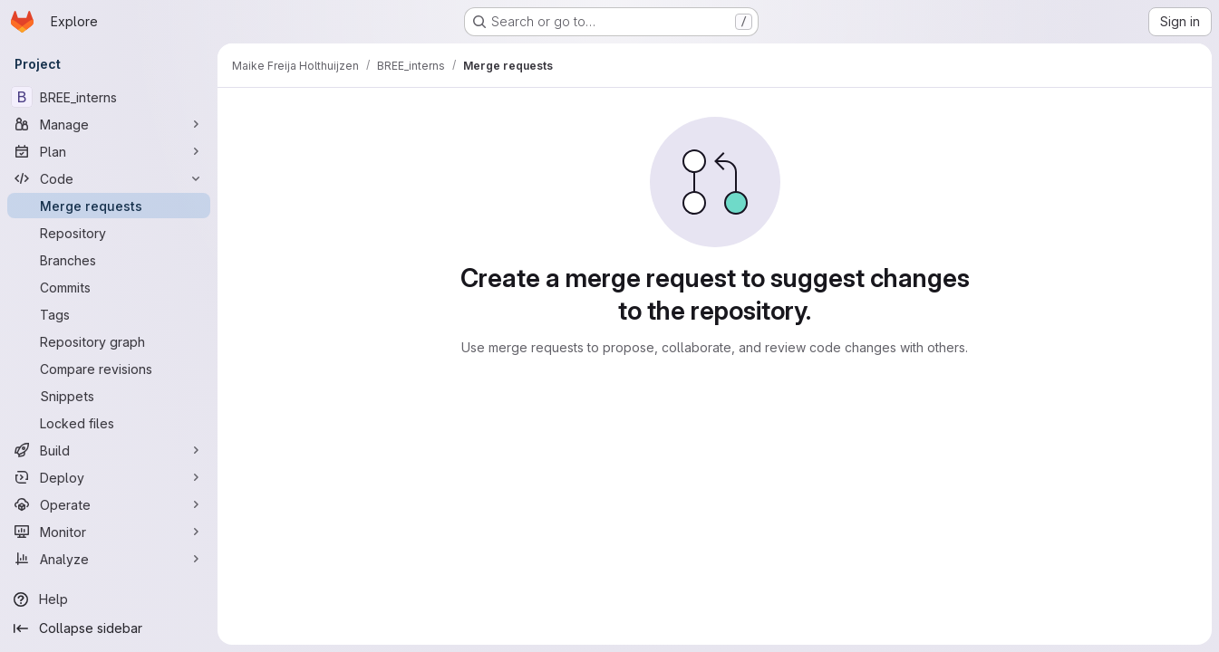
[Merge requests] (108, 205)
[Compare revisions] (108, 368)
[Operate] (108, 504)
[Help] (108, 599)
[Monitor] (108, 531)
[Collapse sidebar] (108, 628)
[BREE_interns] (108, 97)
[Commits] (108, 287)
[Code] (108, 178)
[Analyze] (108, 558)
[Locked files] (108, 423)
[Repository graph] (108, 341)
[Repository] (108, 232)
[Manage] (108, 124)
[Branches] (108, 260)
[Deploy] (108, 477)
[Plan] (108, 151)
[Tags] (108, 314)
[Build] (108, 450)
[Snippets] (108, 395)
